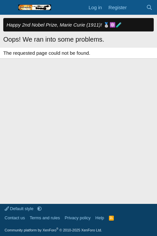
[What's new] (136, 7)
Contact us (15, 217)
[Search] (149, 7)
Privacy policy (78, 217)
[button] (39, 209)
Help (100, 217)
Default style (20, 208)
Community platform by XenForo (53, 230)
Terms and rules (45, 217)
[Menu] (9, 7)
